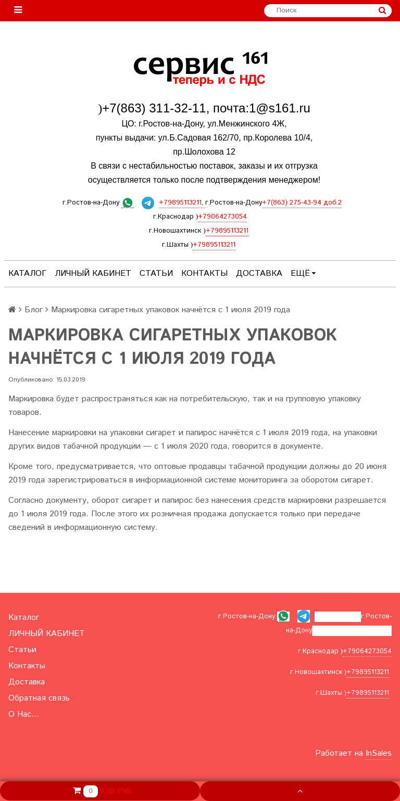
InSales (379, 753)
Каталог (27, 273)
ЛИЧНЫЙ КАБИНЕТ (93, 273)
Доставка (259, 273)
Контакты (204, 273)
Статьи (156, 273)
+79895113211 (227, 231)
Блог (33, 310)
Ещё (303, 273)
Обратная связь (39, 698)
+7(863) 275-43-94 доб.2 (302, 203)
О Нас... (23, 714)
